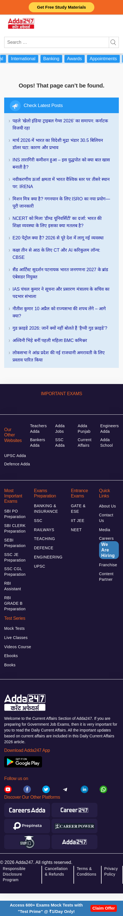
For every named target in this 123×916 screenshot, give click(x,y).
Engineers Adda (109, 429)
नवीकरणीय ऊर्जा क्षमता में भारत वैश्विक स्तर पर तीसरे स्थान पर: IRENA (61, 183)
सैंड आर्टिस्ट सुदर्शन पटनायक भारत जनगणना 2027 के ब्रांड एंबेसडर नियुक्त (60, 273)
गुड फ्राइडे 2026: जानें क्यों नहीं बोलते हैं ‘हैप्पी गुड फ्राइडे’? (60, 328)
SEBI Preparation (15, 543)
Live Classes (16, 637)
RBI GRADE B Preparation (15, 603)
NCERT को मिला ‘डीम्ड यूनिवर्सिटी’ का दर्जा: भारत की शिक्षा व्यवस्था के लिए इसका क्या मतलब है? (57, 222)
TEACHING (44, 538)
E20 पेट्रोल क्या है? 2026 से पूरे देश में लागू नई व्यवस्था (58, 237)
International (26, 58)
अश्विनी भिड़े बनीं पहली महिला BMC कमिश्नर (50, 340)
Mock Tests (14, 628)
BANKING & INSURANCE (46, 509)
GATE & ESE (78, 509)
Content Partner (106, 577)
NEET (76, 530)
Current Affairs (85, 443)
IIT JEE (78, 520)
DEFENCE (43, 548)
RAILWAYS (44, 530)
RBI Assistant (12, 586)
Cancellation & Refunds (56, 871)
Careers (109, 547)
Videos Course (17, 647)
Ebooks (11, 655)
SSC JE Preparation (15, 557)
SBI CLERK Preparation (15, 528)
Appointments (106, 58)
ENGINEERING (48, 557)
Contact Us (106, 518)
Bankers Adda (37, 443)
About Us (107, 506)
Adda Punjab (84, 429)
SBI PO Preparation (15, 514)
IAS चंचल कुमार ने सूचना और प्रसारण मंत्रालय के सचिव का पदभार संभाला (61, 293)
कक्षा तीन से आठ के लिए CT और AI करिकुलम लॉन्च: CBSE (56, 254)
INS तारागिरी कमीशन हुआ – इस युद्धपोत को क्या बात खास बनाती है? (61, 163)
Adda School (106, 443)
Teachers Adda (38, 429)
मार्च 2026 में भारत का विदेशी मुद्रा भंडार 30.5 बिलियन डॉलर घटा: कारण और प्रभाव (58, 144)
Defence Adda (17, 464)
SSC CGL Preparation (15, 572)
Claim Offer (103, 908)
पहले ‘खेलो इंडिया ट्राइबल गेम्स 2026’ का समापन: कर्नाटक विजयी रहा (60, 124)
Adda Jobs (60, 429)
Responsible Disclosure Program (14, 874)
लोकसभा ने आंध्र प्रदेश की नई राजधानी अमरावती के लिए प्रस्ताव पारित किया (59, 356)
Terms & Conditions (86, 871)
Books (10, 665)
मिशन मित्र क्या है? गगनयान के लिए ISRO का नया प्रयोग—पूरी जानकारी (61, 202)
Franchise (108, 565)
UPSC (39, 566)
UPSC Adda (15, 455)
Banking (55, 58)
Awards (78, 58)
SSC (38, 520)
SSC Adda (60, 443)
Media (104, 530)
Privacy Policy (111, 871)
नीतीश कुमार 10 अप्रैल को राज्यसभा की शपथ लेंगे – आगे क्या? (59, 312)
